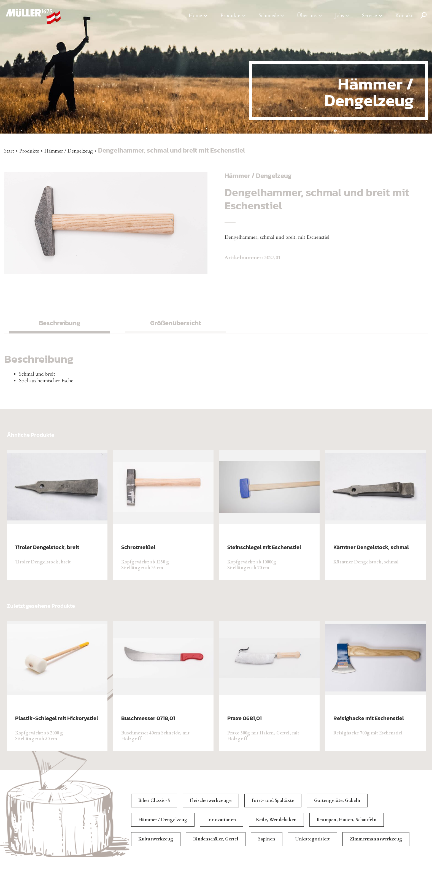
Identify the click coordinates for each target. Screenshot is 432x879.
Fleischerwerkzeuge (211, 800)
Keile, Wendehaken (276, 820)
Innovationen (221, 820)
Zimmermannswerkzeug (376, 839)
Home (195, 15)
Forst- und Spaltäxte (273, 800)
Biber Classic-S (154, 800)
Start (9, 151)
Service (369, 15)
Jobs (339, 15)
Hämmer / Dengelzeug (68, 151)
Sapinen (266, 839)
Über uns (307, 15)
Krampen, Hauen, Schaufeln (347, 820)
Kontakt (404, 15)
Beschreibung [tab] (59, 323)
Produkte (230, 15)
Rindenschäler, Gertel (215, 839)
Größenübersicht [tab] (175, 323)
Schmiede (269, 15)
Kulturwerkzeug (155, 839)
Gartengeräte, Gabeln (337, 800)
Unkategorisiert (312, 839)
